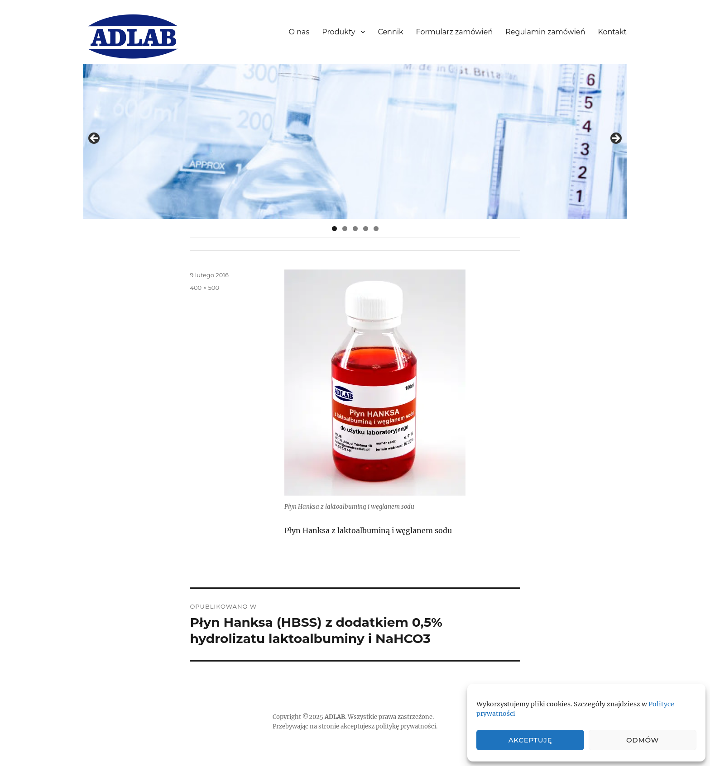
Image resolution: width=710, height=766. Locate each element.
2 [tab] (344, 228)
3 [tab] (355, 228)
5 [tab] (376, 228)
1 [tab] (334, 228)
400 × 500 (204, 287)
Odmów (642, 740)
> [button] (615, 139)
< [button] (94, 139)
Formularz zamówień (454, 32)
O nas (299, 32)
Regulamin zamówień (545, 32)
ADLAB (335, 717)
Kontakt (612, 32)
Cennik (390, 32)
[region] (355, 141)
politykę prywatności (406, 726)
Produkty (338, 32)
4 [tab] (365, 228)
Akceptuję (530, 740)
